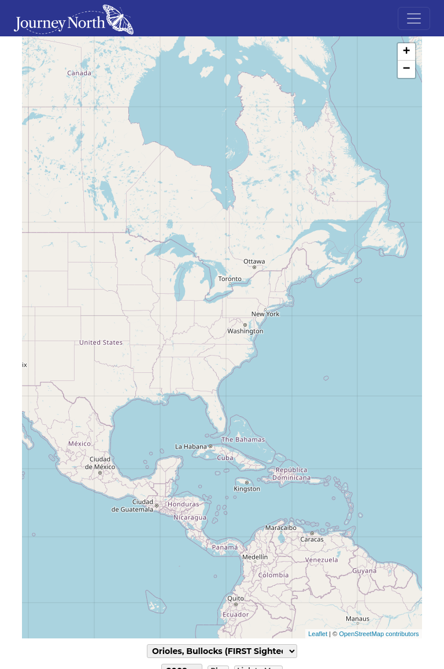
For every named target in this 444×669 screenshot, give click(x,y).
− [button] (406, 69)
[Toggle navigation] (414, 18)
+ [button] (406, 52)
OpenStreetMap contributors (379, 633)
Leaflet (317, 633)
